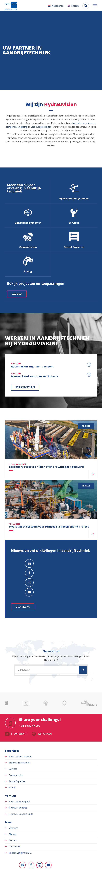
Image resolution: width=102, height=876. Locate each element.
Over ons (13, 827)
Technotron (15, 846)
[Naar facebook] (29, 573)
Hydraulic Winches (18, 807)
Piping (12, 787)
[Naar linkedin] (29, 563)
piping (24, 126)
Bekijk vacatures (25, 387)
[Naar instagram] (29, 582)
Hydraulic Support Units (21, 813)
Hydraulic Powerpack (19, 801)
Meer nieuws (23, 606)
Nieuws (12, 834)
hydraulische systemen (83, 123)
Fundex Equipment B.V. (20, 852)
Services (13, 768)
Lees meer (17, 293)
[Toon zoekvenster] (85, 6)
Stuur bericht (19, 733)
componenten (13, 126)
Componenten (16, 775)
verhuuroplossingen (41, 126)
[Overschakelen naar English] (73, 6)
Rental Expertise (17, 781)
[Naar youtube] (29, 592)
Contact (13, 840)
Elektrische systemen (19, 762)
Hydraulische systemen (20, 756)
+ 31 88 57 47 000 (29, 725)
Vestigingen (45, 733)
